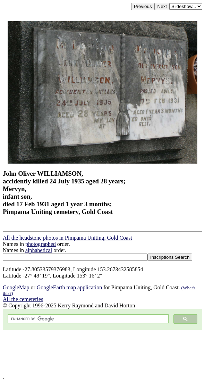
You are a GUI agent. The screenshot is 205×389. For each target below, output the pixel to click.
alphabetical (38, 250)
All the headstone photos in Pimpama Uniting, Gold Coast (67, 238)
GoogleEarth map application (70, 287)
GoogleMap (16, 287)
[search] (87, 319)
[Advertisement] (102, 353)
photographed (40, 244)
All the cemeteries (23, 299)
